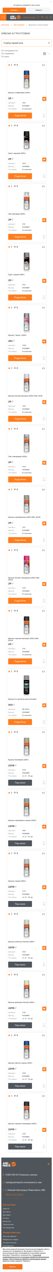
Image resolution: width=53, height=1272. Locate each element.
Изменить (14, 10)
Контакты (7, 1212)
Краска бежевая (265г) (18, 760)
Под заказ (20, 782)
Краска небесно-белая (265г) (21, 942)
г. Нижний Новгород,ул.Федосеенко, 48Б (24, 1190)
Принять (12, 1267)
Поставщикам (8, 1228)
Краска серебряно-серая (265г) (22, 820)
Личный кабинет (9, 1236)
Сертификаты (8, 1246)
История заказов (9, 1243)
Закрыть (39, 10)
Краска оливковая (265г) (19, 93)
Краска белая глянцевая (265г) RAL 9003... (24, 579)
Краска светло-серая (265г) (20, 1063)
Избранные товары (10, 1239)
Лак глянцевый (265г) (17, 457)
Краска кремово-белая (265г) (21, 1002)
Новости (6, 1209)
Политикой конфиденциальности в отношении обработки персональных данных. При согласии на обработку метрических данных (26, 1257)
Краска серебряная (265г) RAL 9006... (25, 517)
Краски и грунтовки (36, 25)
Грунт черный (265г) (17, 153)
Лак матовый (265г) (16, 214)
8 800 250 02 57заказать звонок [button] (20, 1175)
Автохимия (19, 25)
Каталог (5, 25)
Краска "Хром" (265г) (17, 335)
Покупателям (8, 1224)
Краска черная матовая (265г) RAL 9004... (23, 639)
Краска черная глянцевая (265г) (22, 1124)
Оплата (6, 1218)
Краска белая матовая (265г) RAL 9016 (25, 396)
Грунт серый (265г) (16, 275)
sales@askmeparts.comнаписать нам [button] (22, 1182)
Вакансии (7, 1221)
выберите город (29, 17)
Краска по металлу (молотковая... (23, 699)
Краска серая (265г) (17, 881)
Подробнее (20, 115)
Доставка (6, 1215)
